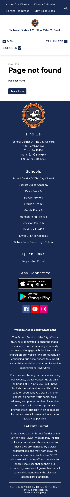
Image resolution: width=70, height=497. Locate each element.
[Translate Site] (56, 41)
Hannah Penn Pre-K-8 (33, 216)
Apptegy (41, 492)
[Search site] (65, 8)
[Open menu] (9, 41)
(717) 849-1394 (36, 158)
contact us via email (47, 379)
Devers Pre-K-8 (33, 197)
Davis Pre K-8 (33, 191)
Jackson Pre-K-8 (33, 223)
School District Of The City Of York (33, 178)
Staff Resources (44, 10)
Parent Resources (17, 10)
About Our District (17, 4)
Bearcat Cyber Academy (33, 184)
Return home (17, 91)
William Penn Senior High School (33, 242)
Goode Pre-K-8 (33, 210)
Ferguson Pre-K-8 (33, 204)
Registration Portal (33, 261)
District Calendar (44, 4)
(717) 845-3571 (38, 154)
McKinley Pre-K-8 (33, 229)
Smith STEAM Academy (33, 235)
